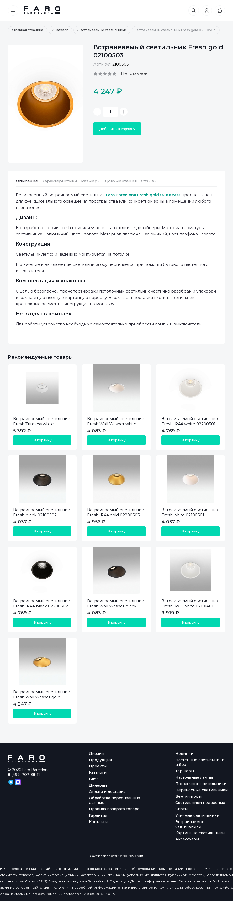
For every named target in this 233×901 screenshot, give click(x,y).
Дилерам (98, 785)
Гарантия (98, 815)
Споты (181, 809)
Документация (121, 180)
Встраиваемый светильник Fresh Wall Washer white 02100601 (115, 424)
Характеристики (59, 180)
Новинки (184, 753)
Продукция (100, 759)
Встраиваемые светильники (189, 824)
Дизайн (96, 753)
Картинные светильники (200, 832)
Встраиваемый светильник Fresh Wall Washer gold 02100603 (41, 697)
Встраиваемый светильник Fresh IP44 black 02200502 (41, 603)
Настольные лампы (194, 777)
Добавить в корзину (117, 128)
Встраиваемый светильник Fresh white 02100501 (189, 512)
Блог (93, 779)
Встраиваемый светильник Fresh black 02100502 (41, 512)
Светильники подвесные (200, 802)
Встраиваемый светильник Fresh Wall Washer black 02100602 (115, 606)
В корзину (42, 440)
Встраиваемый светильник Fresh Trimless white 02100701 (41, 424)
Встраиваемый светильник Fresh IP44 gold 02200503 (115, 512)
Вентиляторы (188, 796)
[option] (45, 104)
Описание (27, 180)
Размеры (91, 180)
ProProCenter (131, 856)
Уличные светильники (197, 815)
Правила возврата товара (114, 809)
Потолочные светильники (200, 783)
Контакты (98, 821)
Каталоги (98, 772)
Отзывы (149, 180)
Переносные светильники (201, 790)
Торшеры (184, 770)
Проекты (98, 766)
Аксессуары (187, 839)
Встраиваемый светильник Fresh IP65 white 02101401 (189, 603)
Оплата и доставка (107, 791)
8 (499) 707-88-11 (24, 774)
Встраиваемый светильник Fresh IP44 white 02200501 (189, 421)
